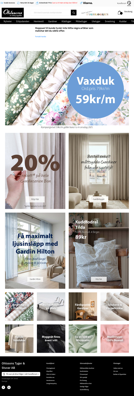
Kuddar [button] (123, 21)
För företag (83, 380)
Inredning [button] (110, 21)
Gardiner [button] (52, 21)
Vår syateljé (83, 377)
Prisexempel (84, 374)
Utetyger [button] (96, 21)
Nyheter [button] (8, 21)
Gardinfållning (84, 389)
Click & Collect (50, 374)
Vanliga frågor (84, 386)
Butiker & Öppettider (119, 374)
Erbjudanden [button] (22, 21)
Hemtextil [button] (39, 21)
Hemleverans (50, 380)
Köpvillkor (49, 371)
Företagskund (50, 368)
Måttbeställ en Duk (86, 383)
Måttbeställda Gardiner (87, 368)
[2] (3, 387)
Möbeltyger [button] (81, 21)
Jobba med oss (118, 368)
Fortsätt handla (40, 37)
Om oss (115, 371)
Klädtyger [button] (66, 21)
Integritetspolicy (51, 383)
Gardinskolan (84, 371)
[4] (9, 387)
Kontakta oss (50, 377)
